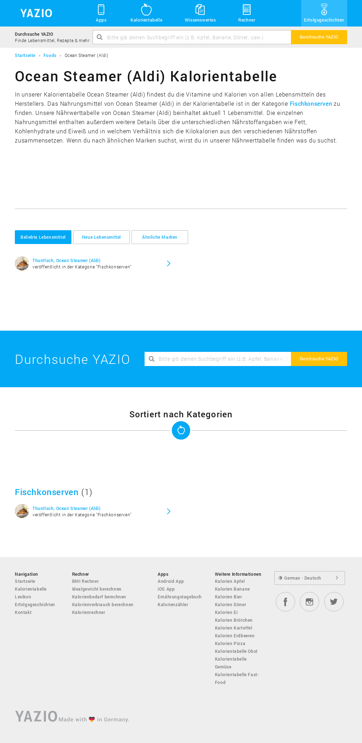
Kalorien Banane (232, 589)
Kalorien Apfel (230, 581)
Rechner (246, 13)
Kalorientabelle (146, 13)
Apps (101, 13)
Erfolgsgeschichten (324, 13)
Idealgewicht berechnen (97, 589)
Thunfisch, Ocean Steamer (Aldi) (67, 260)
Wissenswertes (200, 13)
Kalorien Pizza (230, 643)
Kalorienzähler (173, 604)
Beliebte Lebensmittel (43, 237)
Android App (171, 581)
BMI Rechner (85, 581)
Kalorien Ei (226, 612)
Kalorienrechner (88, 612)
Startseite (25, 581)
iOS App (166, 589)
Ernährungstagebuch (180, 596)
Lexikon (23, 596)
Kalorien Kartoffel (233, 628)
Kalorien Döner (230, 604)
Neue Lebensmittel (101, 237)
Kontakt (23, 612)
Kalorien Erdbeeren (235, 635)
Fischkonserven (311, 103)
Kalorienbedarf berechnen (99, 596)
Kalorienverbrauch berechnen (103, 604)
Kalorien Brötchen (234, 620)
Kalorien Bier (228, 596)
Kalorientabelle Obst (236, 651)
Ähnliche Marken (159, 237)
